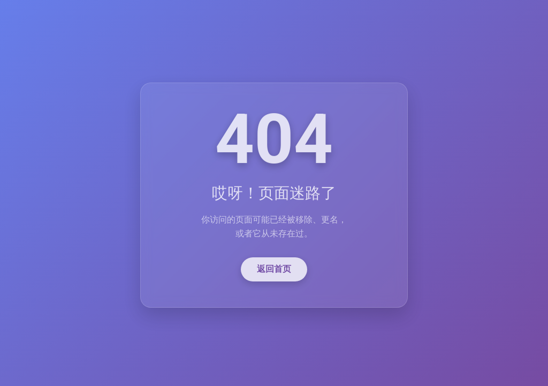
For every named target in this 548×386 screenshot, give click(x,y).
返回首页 (274, 271)
